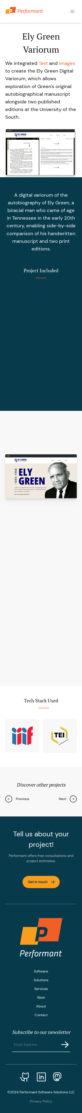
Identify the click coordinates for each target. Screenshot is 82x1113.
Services (41, 988)
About (41, 1006)
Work (41, 997)
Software (41, 971)
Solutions (41, 980)
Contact (41, 1015)
